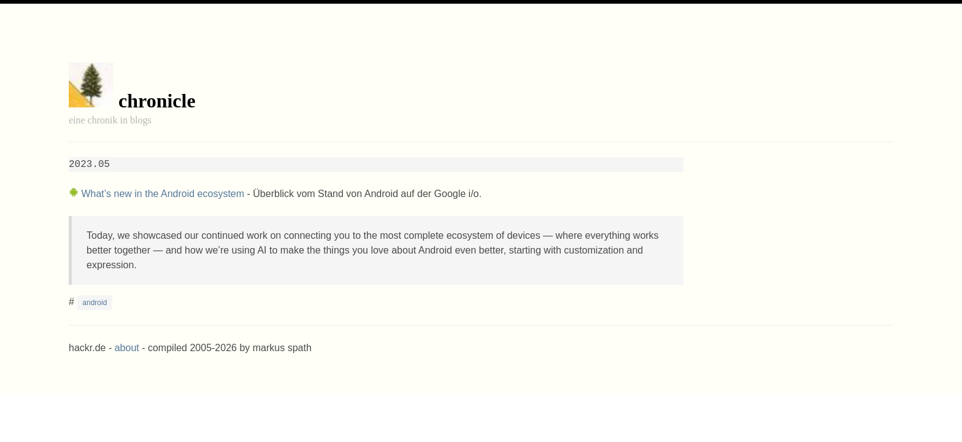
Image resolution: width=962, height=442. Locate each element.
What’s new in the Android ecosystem (162, 193)
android (94, 302)
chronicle (157, 101)
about (127, 348)
